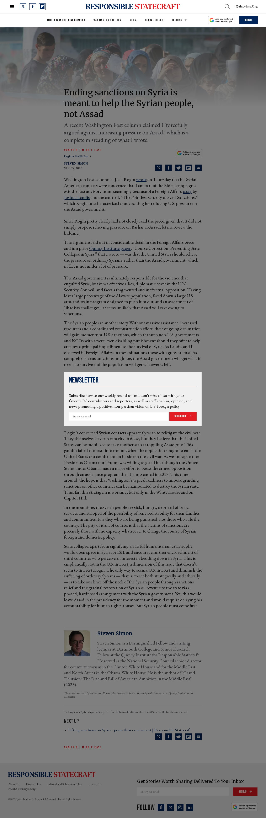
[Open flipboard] (42, 6)
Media (133, 20)
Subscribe (180, 416)
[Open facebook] (32, 6)
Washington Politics (107, 20)
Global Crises (154, 20)
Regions (177, 20)
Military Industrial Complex (66, 20)
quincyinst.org (247, 6)
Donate (248, 20)
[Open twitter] (23, 6)
